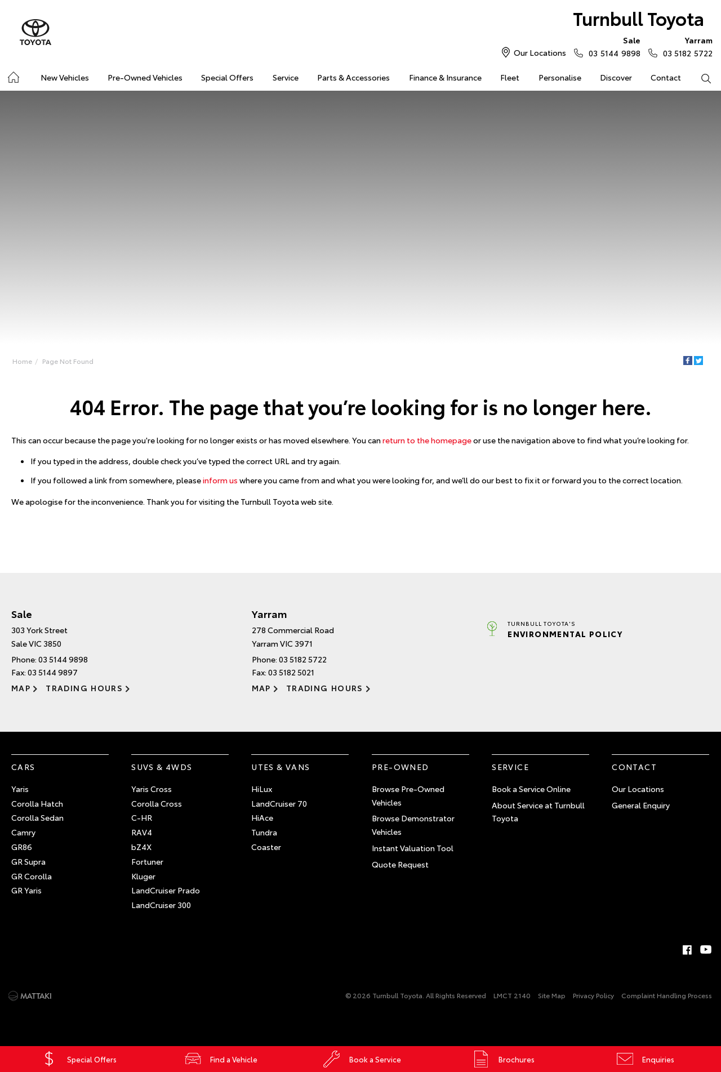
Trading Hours (84, 687)
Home (22, 361)
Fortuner (147, 861)
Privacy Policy (593, 995)
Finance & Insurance (445, 77)
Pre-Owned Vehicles (145, 77)
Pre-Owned (400, 766)
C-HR (141, 817)
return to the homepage (426, 440)
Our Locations (540, 52)
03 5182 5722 (685, 46)
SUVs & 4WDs (161, 766)
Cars (23, 766)
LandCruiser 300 (161, 904)
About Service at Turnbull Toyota (538, 811)
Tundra (264, 832)
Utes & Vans (280, 766)
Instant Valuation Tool (412, 847)
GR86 (21, 846)
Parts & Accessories (353, 77)
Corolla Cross (156, 803)
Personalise (559, 77)
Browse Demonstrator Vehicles (413, 824)
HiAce (262, 817)
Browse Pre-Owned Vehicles (408, 795)
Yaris (20, 788)
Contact (666, 77)
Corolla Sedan (37, 817)
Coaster (266, 846)
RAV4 (141, 832)
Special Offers (227, 77)
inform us (220, 480)
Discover (616, 77)
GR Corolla (31, 876)
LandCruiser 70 (279, 803)
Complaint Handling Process (666, 995)
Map (20, 687)
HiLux (261, 788)
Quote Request (400, 864)
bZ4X (141, 846)
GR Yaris (26, 890)
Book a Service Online (531, 788)
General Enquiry (641, 805)
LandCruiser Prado (165, 890)
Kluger (143, 876)
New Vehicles (65, 77)
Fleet (509, 77)
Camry (23, 832)
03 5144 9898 (612, 46)
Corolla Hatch (37, 803)
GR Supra (28, 861)
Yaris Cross (151, 788)
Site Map (552, 995)
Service (286, 77)
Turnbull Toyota (638, 17)
